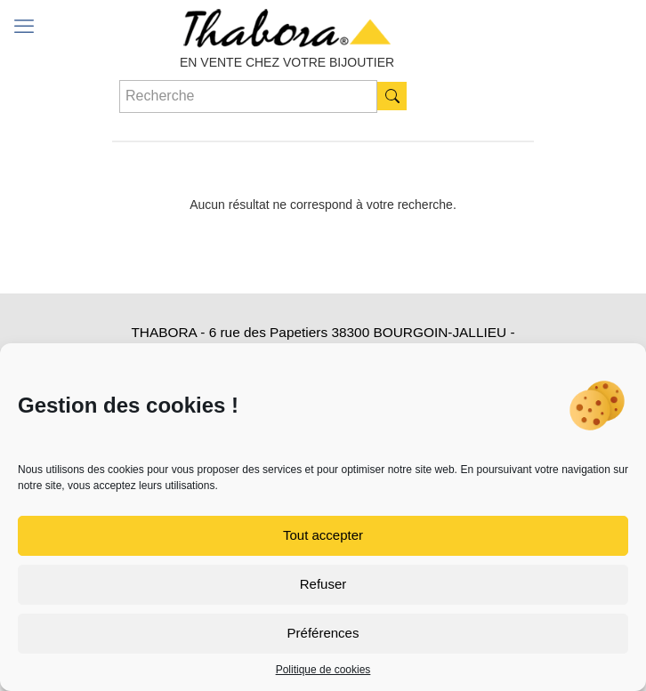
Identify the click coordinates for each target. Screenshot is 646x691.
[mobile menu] (24, 27)
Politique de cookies (323, 669)
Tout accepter (323, 534)
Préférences (323, 632)
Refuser (323, 583)
